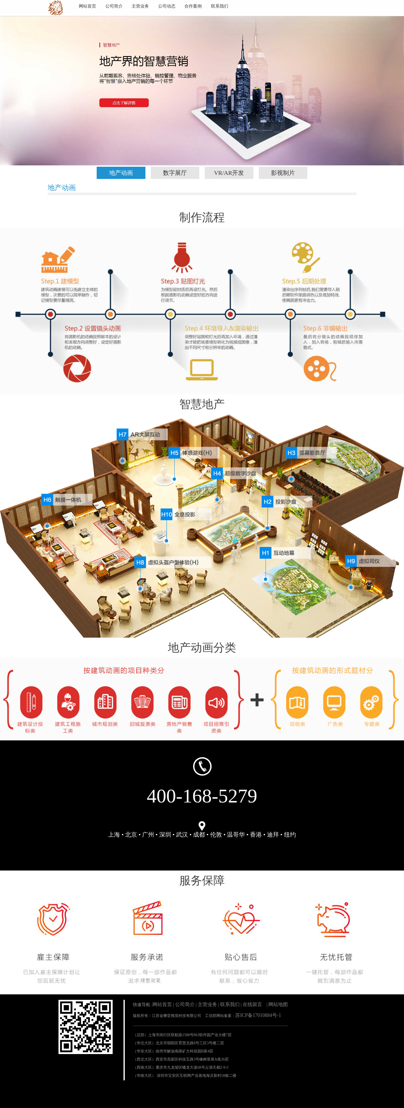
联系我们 (219, 6)
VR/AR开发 (229, 172)
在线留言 (252, 1004)
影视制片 (283, 172)
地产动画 (121, 172)
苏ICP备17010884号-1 (258, 1015)
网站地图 (278, 1004)
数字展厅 (175, 172)
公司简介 (114, 6)
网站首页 (87, 6)
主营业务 (140, 6)
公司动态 (166, 6)
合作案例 (193, 6)
